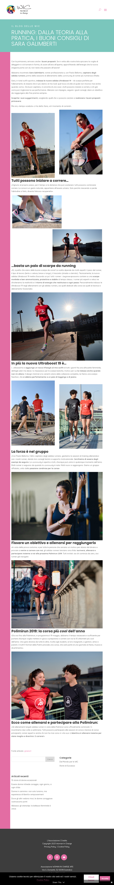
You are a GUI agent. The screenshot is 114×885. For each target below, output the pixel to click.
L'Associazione (53, 840)
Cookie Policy (64, 847)
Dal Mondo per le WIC (68, 762)
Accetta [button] (105, 879)
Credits (64, 840)
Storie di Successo (67, 766)
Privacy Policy (50, 847)
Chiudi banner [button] (91, 878)
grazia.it (27, 751)
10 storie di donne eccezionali (24, 780)
